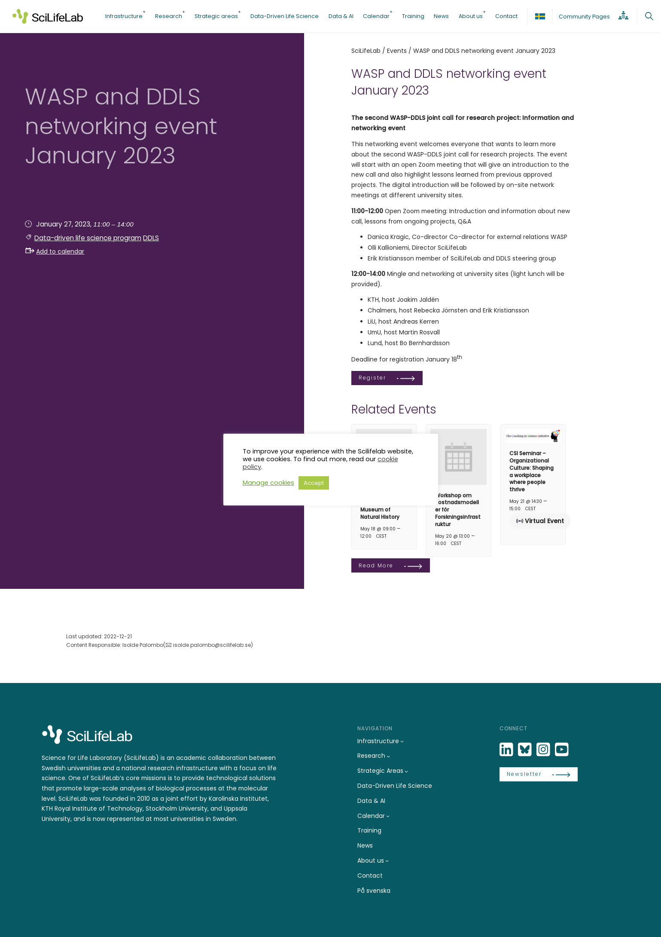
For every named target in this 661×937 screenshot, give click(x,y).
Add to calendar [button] (55, 251)
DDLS (151, 237)
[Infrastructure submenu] (402, 741)
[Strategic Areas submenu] (406, 771)
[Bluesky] (525, 750)
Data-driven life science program (87, 237)
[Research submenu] (388, 756)
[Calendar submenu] (388, 816)
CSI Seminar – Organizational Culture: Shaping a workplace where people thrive (531, 471)
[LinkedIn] (507, 750)
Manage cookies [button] (268, 483)
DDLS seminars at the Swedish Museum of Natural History (383, 506)
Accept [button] (314, 483)
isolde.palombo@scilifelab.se (212, 645)
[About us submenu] (387, 860)
